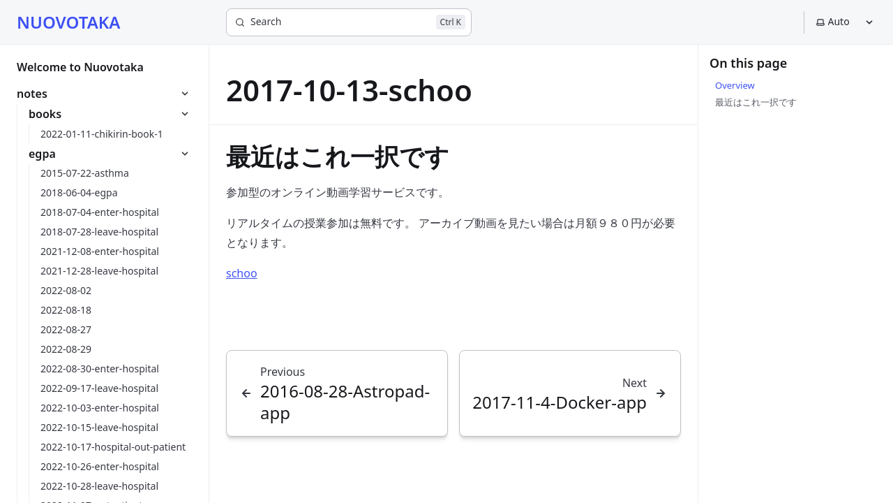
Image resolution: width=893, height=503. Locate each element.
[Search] (349, 22)
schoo (241, 273)
